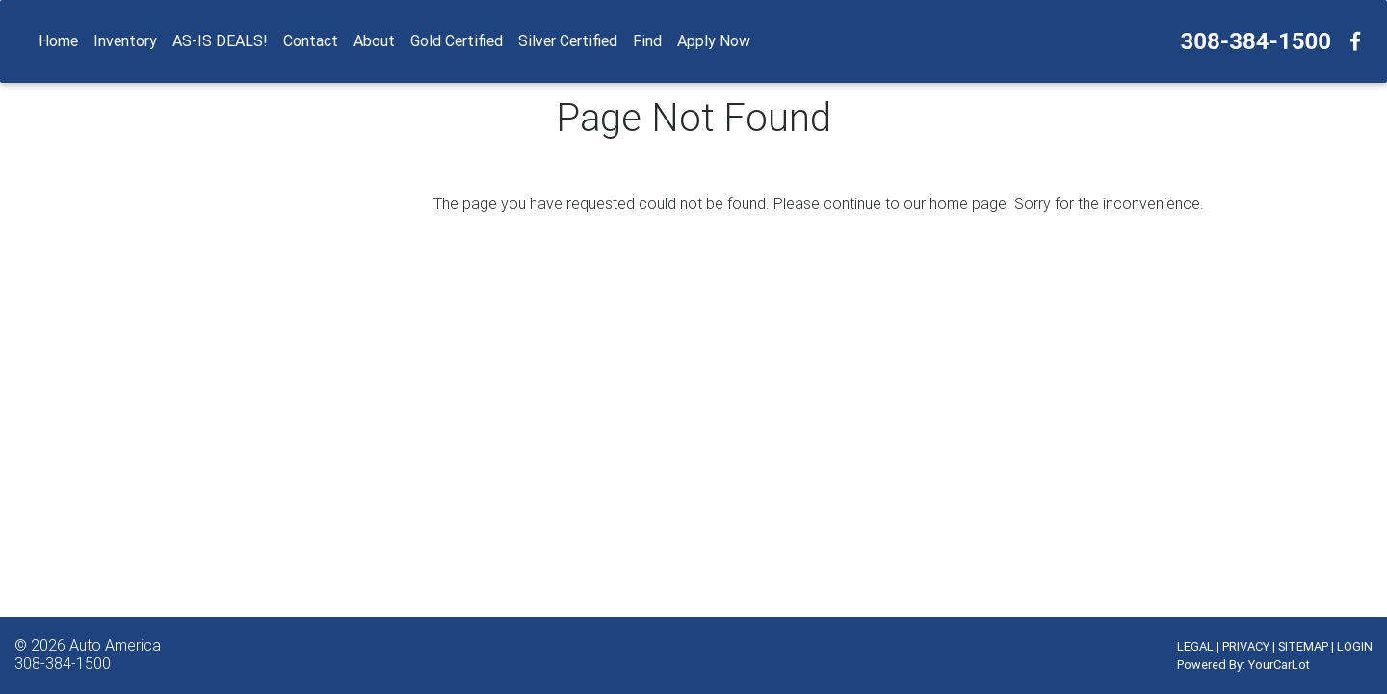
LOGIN (1355, 646)
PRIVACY (1245, 646)
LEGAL (1195, 646)
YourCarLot (1279, 664)
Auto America (115, 644)
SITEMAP (1303, 646)
